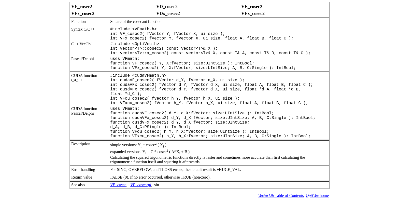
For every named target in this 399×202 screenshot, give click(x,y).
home (317, 195)
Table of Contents (281, 195)
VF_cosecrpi (140, 185)
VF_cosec (118, 185)
